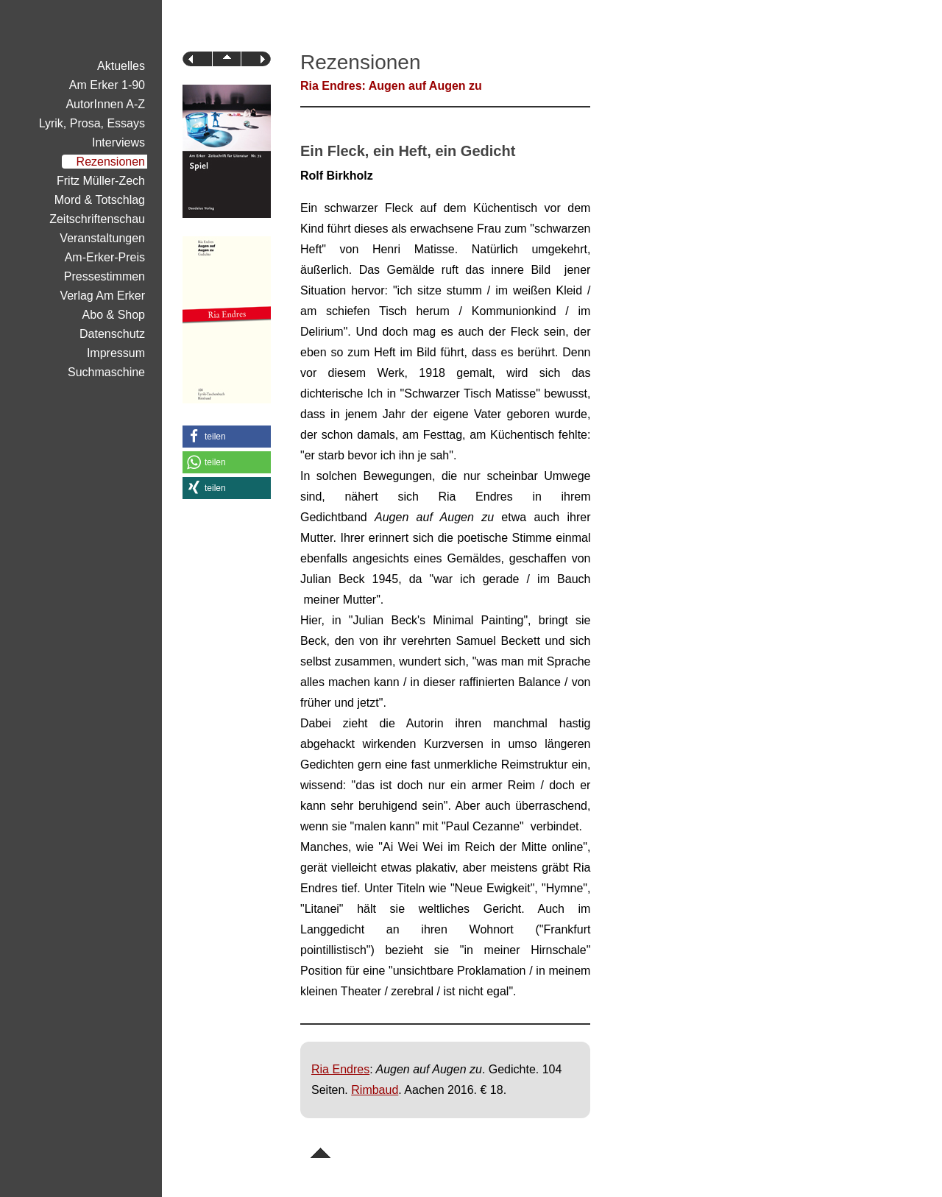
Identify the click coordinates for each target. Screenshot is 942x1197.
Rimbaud (374, 1090)
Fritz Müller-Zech (101, 180)
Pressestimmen (104, 276)
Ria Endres (340, 1069)
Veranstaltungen (102, 238)
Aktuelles (121, 66)
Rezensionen (111, 161)
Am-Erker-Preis (105, 257)
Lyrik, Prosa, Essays (92, 123)
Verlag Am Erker (102, 295)
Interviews (118, 142)
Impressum (116, 353)
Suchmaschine (106, 372)
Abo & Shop (113, 314)
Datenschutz (112, 334)
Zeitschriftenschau (97, 219)
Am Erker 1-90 (107, 85)
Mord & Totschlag (99, 200)
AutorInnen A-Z (105, 104)
